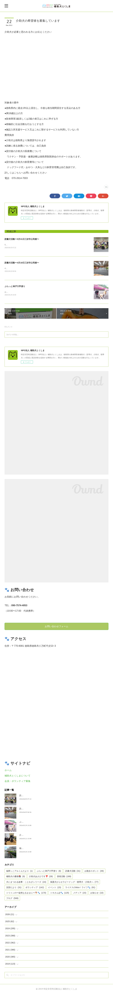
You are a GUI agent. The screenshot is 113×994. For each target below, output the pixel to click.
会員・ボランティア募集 (17, 781)
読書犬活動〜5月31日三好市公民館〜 (22, 239)
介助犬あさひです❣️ (41, 877)
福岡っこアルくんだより (19, 871)
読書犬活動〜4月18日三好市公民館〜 (22, 263)
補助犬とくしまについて (17, 776)
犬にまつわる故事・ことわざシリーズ (26, 882)
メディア (79, 893)
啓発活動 (64, 877)
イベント (54, 887)
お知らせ (96, 893)
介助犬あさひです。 (28, 835)
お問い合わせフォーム (56, 626)
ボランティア (34, 887)
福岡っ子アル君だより (29, 848)
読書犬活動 (72, 871)
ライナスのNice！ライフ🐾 (80, 887)
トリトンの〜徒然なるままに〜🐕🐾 (26, 893)
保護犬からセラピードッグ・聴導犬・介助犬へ (74, 882)
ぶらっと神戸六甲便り (15, 286)
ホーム (8, 770)
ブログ (12, 898)
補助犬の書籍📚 (15, 877)
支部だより (13, 887)
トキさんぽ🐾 (59, 893)
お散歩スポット (94, 871)
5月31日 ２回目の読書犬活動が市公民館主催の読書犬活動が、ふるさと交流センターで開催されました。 (47, 245)
